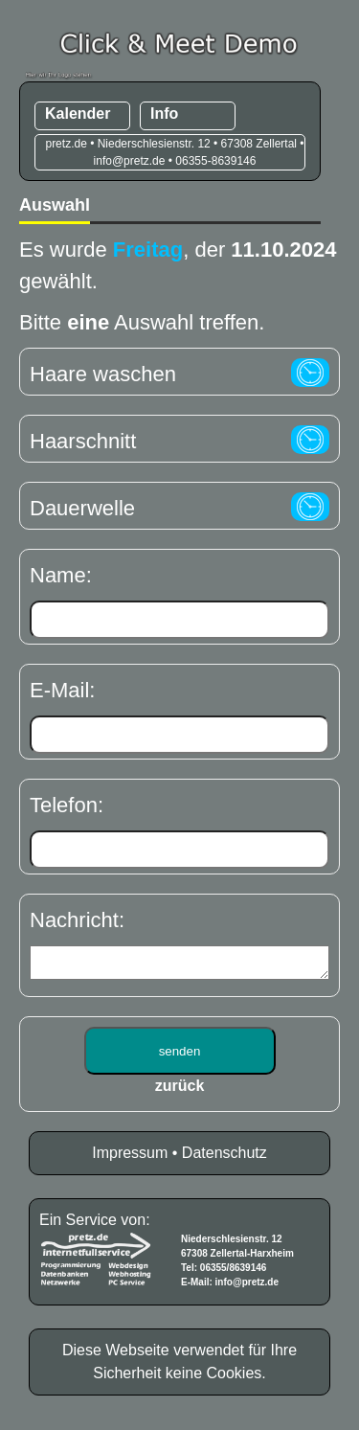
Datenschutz (224, 1158)
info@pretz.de (247, 1287)
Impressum (130, 1158)
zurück (180, 1091)
